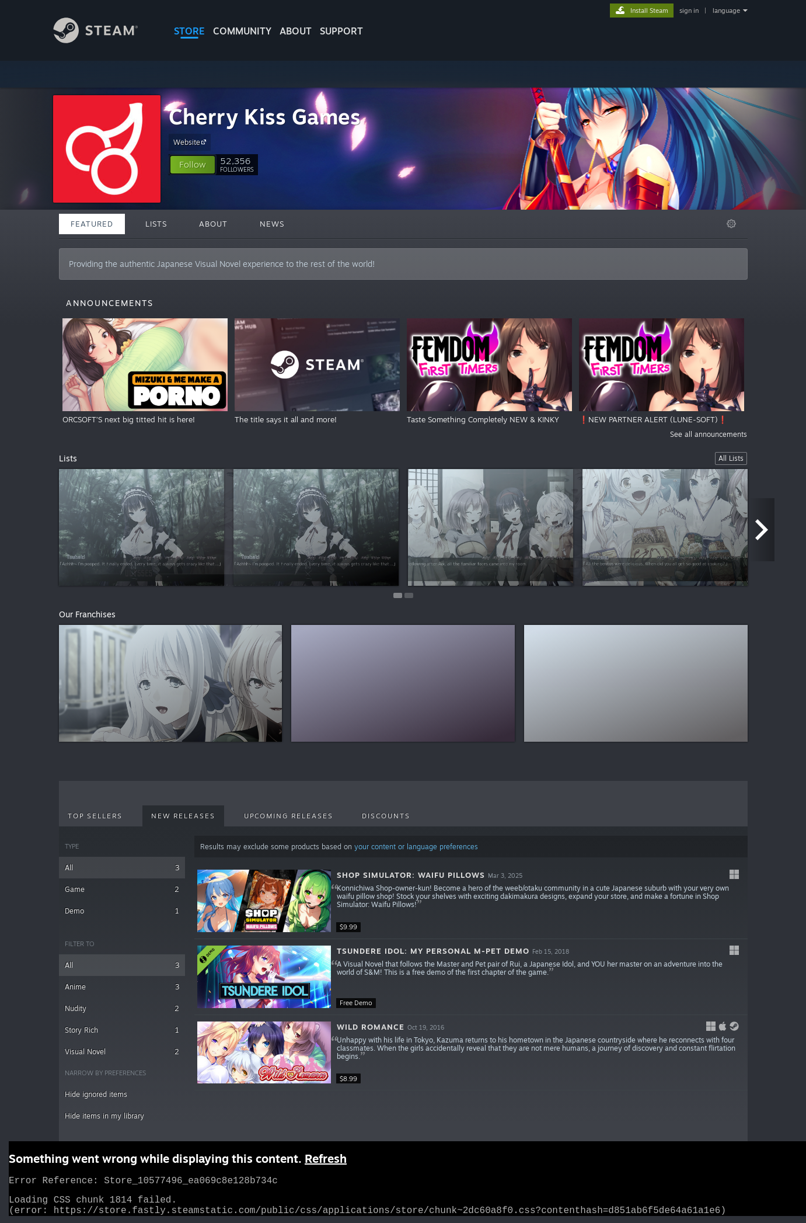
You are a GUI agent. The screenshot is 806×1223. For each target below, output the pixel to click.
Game (122, 889)
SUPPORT (341, 31)
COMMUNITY (242, 31)
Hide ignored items (96, 1094)
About (296, 31)
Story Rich (122, 1030)
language (726, 10)
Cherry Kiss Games (265, 116)
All (122, 868)
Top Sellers (95, 816)
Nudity (122, 1008)
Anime (122, 987)
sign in (689, 10)
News (272, 223)
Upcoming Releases (288, 816)
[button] (193, 164)
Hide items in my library (104, 1115)
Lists (156, 223)
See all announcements (708, 434)
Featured (92, 223)
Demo (122, 911)
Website (191, 142)
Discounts (386, 816)
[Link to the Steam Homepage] (104, 40)
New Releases (183, 816)
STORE (189, 31)
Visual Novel (122, 1052)
